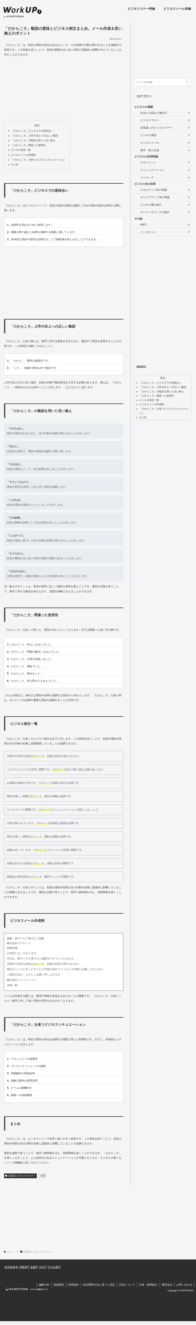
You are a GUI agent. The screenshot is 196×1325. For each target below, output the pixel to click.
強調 (42, 1175)
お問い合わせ (184, 1284)
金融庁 (34, 1267)
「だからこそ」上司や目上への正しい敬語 (34, 135)
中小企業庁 (54, 1267)
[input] (162, 82)
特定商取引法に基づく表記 (99, 1284)
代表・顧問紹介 (148, 1284)
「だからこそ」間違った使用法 (28, 145)
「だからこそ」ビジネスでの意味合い (32, 131)
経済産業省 (11, 1267)
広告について (127, 1284)
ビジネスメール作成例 (23, 155)
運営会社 (167, 1284)
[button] (187, 82)
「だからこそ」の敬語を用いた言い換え (33, 140)
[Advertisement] (63, 88)
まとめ (14, 164)
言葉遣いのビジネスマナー (20, 1175)
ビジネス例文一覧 (21, 150)
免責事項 (59, 1284)
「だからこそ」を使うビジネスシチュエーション (38, 159)
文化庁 (43, 1267)
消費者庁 (24, 1267)
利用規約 (73, 1284)
